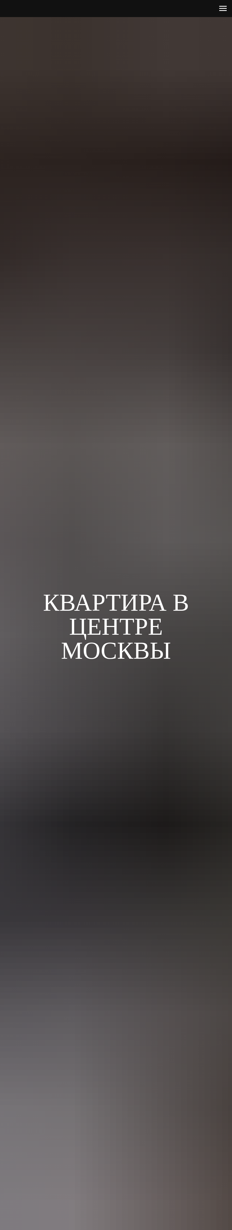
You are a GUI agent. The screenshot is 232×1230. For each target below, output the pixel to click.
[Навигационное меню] (223, 8)
